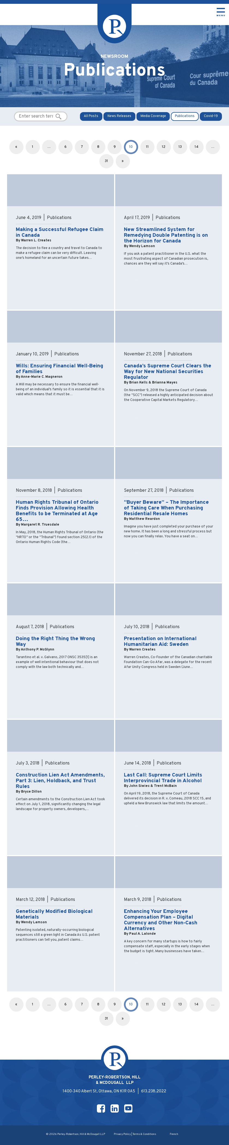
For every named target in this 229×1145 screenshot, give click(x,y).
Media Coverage (153, 116)
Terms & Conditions (144, 1134)
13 (180, 147)
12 (163, 147)
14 (196, 147)
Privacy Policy (122, 1134)
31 (106, 161)
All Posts (91, 116)
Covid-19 (211, 116)
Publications (185, 116)
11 (147, 147)
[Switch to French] (174, 1135)
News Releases (119, 116)
